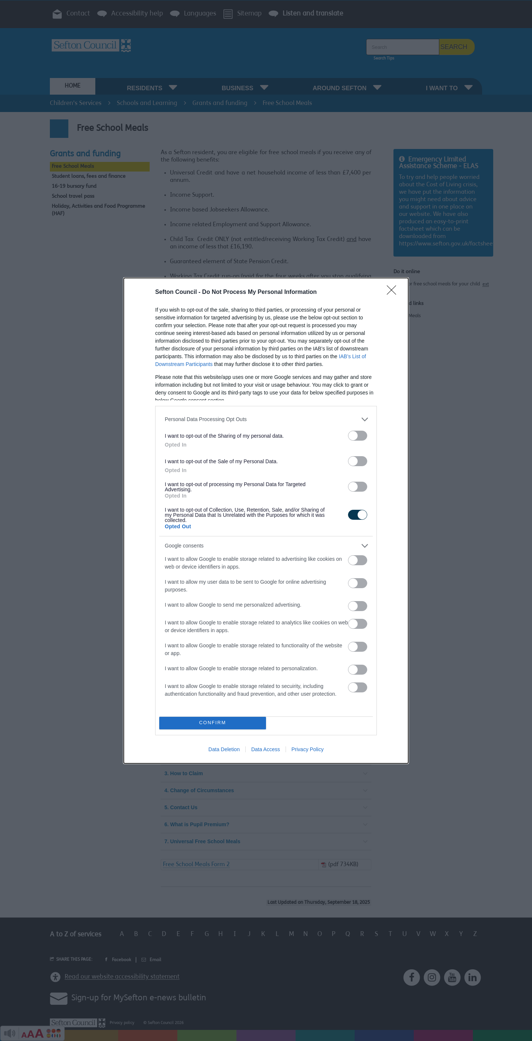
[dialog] (266, 520)
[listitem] (266, 419)
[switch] (357, 436)
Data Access (265, 749)
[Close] (394, 292)
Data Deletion (224, 749)
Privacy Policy (307, 749)
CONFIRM (212, 723)
